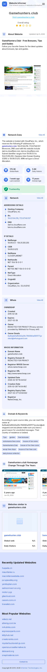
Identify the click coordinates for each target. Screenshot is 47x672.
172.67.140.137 (25, 218)
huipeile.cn (7, 568)
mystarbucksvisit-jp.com (13, 643)
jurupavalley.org (9, 580)
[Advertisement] (23, 58)
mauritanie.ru (8, 572)
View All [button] (42, 135)
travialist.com (8, 604)
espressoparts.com (11, 631)
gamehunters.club (9, 146)
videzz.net (7, 619)
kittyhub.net (7, 635)
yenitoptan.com (9, 584)
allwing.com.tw (9, 623)
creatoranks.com (10, 639)
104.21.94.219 (13, 218)
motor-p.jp (7, 592)
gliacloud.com (8, 596)
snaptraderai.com (10, 655)
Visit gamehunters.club (23, 17)
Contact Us (23, 662)
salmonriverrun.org (11, 588)
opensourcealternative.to (14, 647)
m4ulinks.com (8, 627)
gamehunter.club (12, 535)
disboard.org (8, 651)
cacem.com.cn (9, 600)
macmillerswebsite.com (13, 576)
